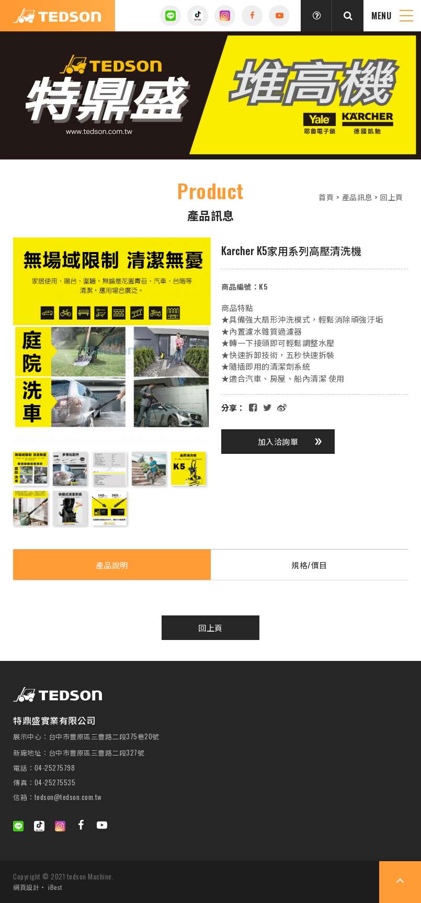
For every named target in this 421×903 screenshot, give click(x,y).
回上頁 (391, 196)
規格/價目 (309, 564)
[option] (210, 95)
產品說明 (112, 564)
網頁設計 (26, 887)
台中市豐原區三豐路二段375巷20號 (104, 737)
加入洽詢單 (290, 441)
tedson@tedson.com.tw (68, 797)
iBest (55, 887)
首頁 (326, 196)
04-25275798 (55, 767)
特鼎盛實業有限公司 (57, 15)
